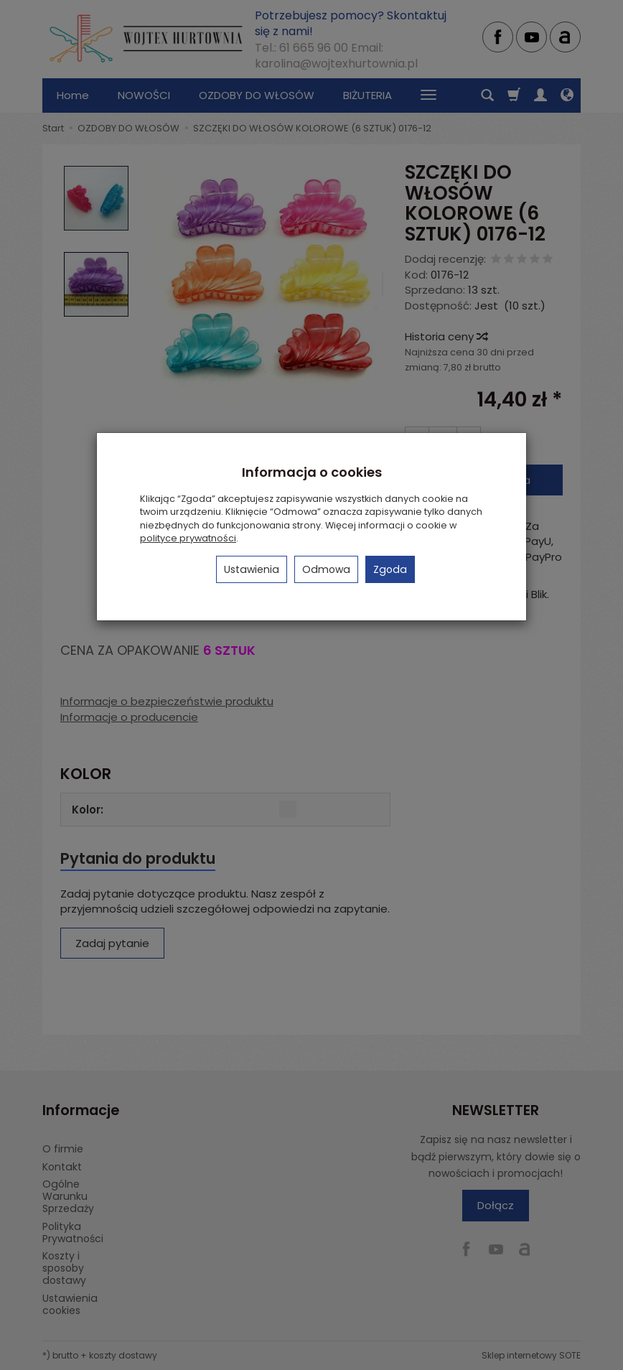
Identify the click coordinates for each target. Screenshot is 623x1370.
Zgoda (390, 569)
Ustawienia (251, 569)
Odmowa (326, 569)
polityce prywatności (188, 538)
